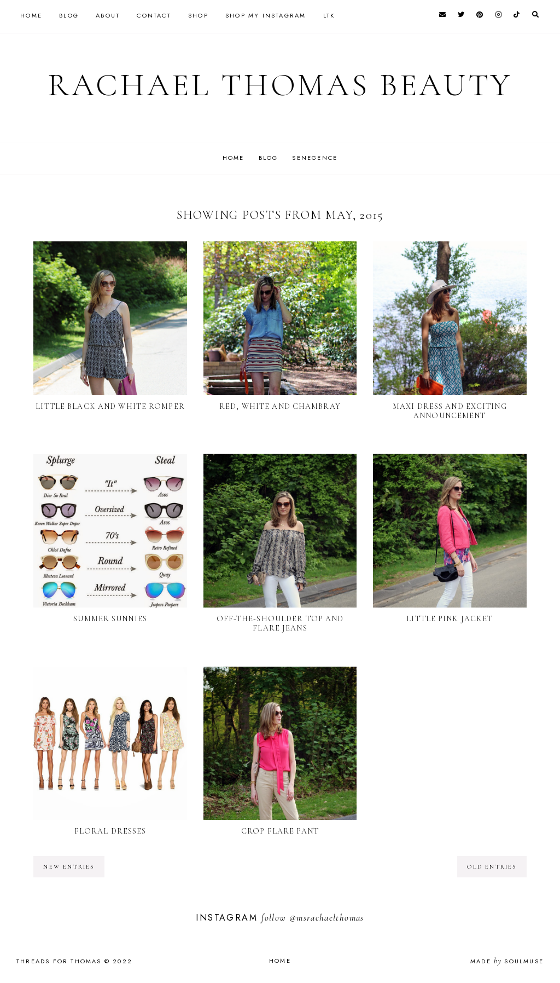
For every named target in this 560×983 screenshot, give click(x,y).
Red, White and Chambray (280, 405)
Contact (154, 15)
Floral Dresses (110, 831)
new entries (68, 866)
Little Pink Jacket (449, 618)
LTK (329, 15)
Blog (69, 15)
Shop (198, 15)
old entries (491, 866)
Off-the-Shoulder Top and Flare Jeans (280, 623)
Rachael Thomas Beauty (280, 85)
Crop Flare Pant (280, 831)
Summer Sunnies (110, 618)
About (108, 15)
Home (31, 15)
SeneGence (318, 157)
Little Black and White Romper (110, 405)
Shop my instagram (265, 15)
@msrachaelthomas (326, 917)
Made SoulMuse (507, 961)
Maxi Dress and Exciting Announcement (450, 410)
